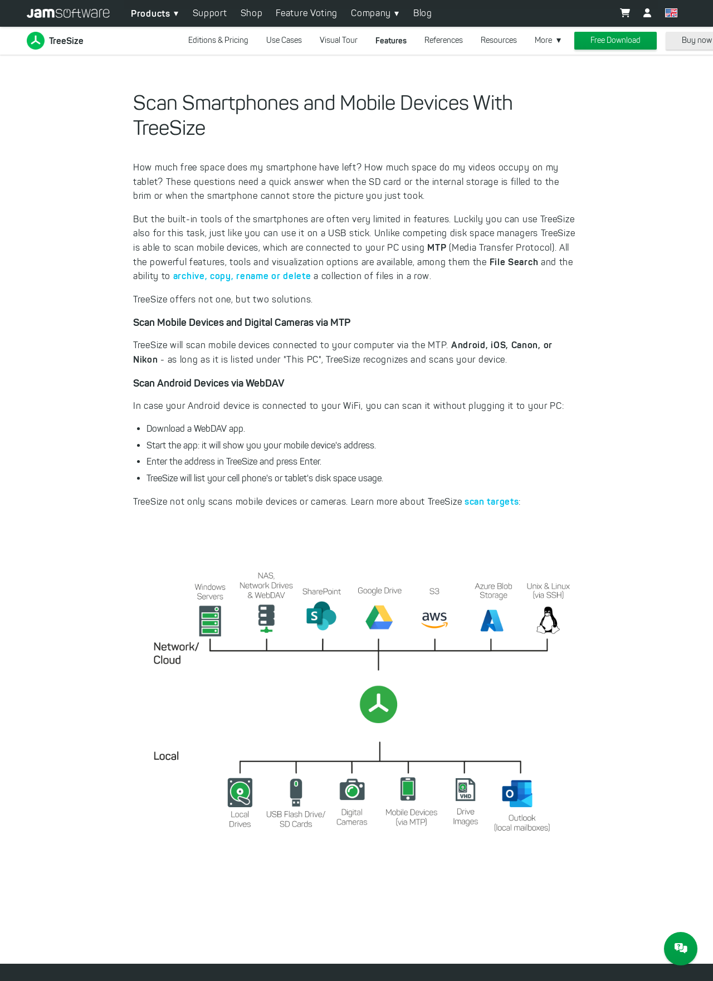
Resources (499, 40)
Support (210, 13)
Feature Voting (307, 13)
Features (391, 41)
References (443, 40)
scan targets (492, 501)
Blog (422, 13)
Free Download (615, 40)
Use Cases (284, 40)
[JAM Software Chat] (680, 948)
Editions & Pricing (218, 40)
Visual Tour (339, 40)
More (543, 40)
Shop (252, 13)
